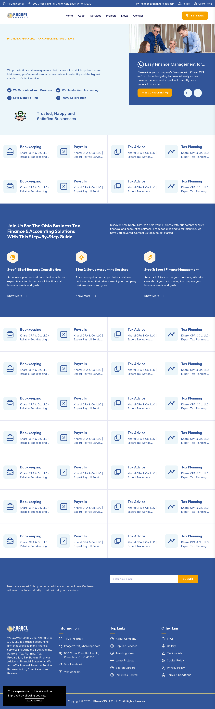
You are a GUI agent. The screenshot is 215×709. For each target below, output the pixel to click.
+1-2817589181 (15, 3)
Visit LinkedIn (72, 671)
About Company (126, 638)
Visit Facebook (73, 664)
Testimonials (174, 653)
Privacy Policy (176, 667)
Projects (111, 15)
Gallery (171, 646)
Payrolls (80, 147)
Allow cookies (34, 701)
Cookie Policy (175, 660)
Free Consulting (152, 92)
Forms (186, 3)
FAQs (170, 638)
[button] (188, 93)
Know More (17, 295)
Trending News (125, 653)
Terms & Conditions (179, 675)
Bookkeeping (30, 147)
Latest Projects (125, 660)
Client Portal (205, 3)
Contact (138, 15)
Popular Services (126, 646)
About (81, 15)
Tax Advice (136, 147)
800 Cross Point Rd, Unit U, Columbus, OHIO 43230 (62, 3)
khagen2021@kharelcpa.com (157, 3)
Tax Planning (191, 147)
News (124, 15)
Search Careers (125, 667)
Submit (188, 578)
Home (69, 15)
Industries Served (127, 675)
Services (95, 15)
